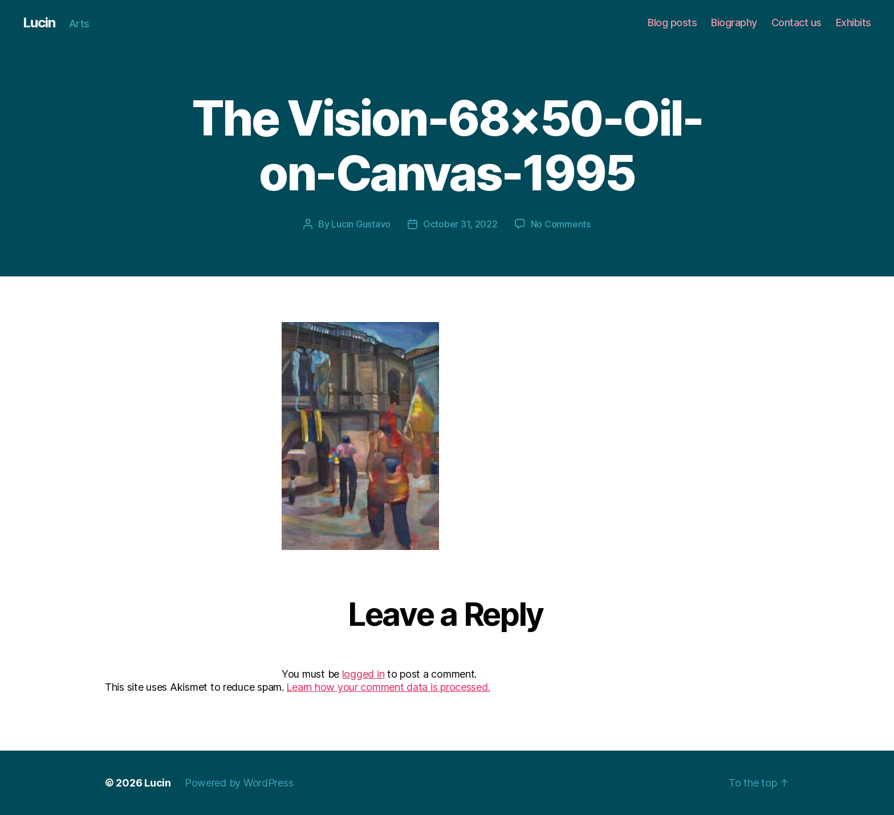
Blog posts (672, 22)
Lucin (39, 23)
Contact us (796, 22)
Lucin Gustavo (361, 224)
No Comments (561, 224)
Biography (734, 22)
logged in (363, 674)
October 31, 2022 (460, 224)
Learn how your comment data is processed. (388, 687)
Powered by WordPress (239, 783)
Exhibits (853, 22)
